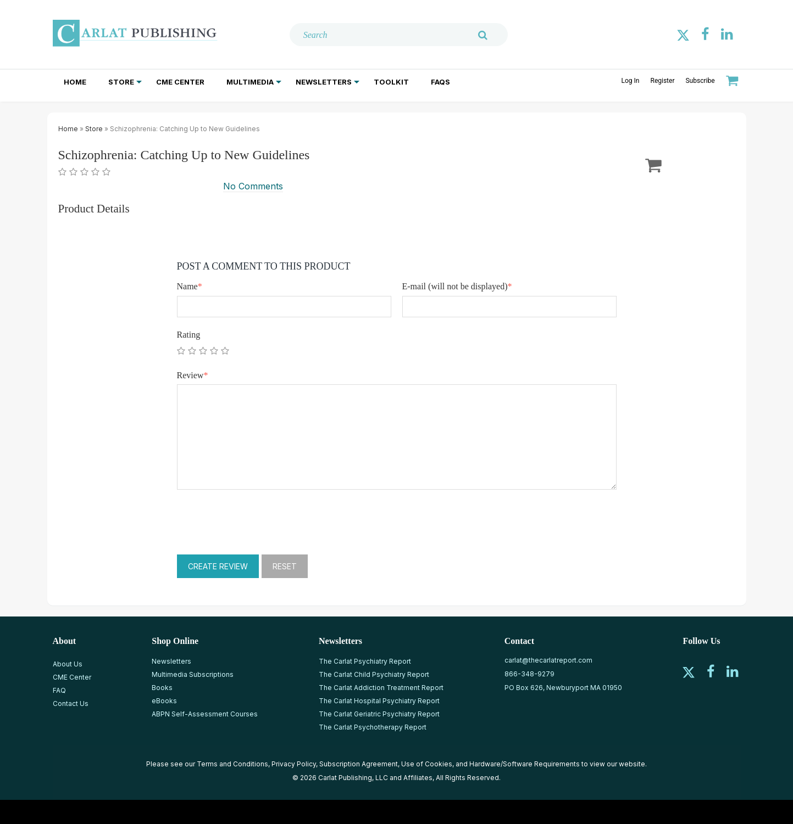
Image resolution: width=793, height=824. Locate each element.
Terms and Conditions (232, 764)
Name (189, 286)
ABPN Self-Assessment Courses (205, 714)
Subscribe (699, 81)
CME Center (180, 81)
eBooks (164, 701)
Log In (631, 81)
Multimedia (250, 81)
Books (162, 687)
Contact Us (70, 703)
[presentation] (260, 522)
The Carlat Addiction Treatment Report (381, 687)
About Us (67, 664)
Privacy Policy (293, 764)
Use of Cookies (426, 764)
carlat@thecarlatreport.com (548, 660)
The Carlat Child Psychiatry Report (374, 674)
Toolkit (391, 81)
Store (121, 81)
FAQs (440, 81)
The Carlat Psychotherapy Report (372, 727)
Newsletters (324, 81)
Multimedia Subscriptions (193, 674)
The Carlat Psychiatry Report (365, 661)
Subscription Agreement (358, 764)
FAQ (59, 690)
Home (75, 81)
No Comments (253, 186)
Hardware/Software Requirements (524, 764)
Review (192, 375)
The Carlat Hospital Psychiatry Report (379, 701)
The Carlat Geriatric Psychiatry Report (379, 714)
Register (662, 81)
